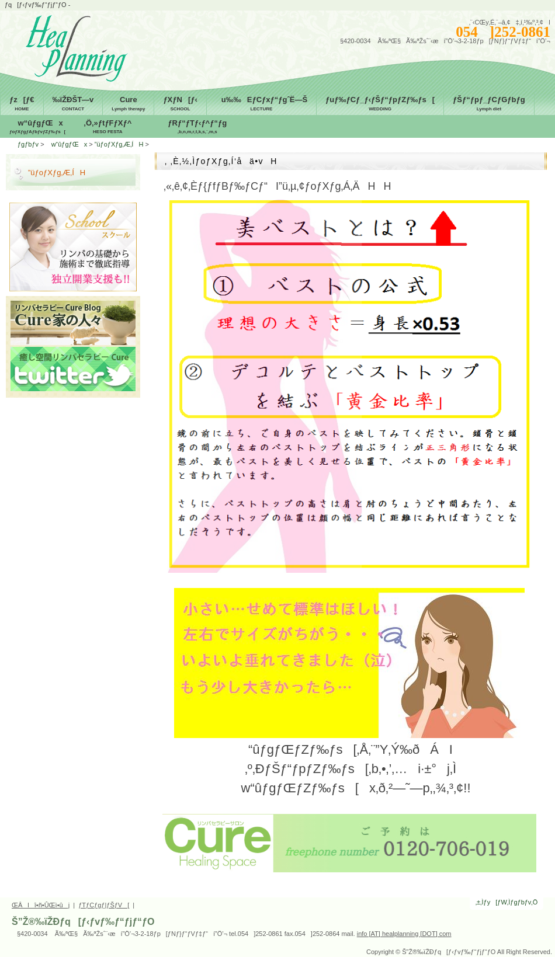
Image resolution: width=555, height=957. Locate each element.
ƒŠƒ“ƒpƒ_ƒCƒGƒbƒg (489, 104)
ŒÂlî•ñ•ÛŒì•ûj (41, 905)
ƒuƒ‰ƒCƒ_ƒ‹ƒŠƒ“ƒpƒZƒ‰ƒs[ (380, 104)
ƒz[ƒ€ (21, 104)
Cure (128, 104)
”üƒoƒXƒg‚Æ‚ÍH (119, 144)
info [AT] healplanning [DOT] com (404, 933)
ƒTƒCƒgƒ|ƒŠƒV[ (103, 905)
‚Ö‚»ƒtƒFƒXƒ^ (107, 127)
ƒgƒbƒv (28, 144)
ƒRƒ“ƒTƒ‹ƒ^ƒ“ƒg (197, 127)
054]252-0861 (503, 32)
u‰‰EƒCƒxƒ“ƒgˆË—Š (261, 104)
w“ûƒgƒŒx (37, 127)
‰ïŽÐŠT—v (73, 104)
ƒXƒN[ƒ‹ (180, 104)
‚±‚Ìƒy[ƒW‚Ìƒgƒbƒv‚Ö (507, 902)
